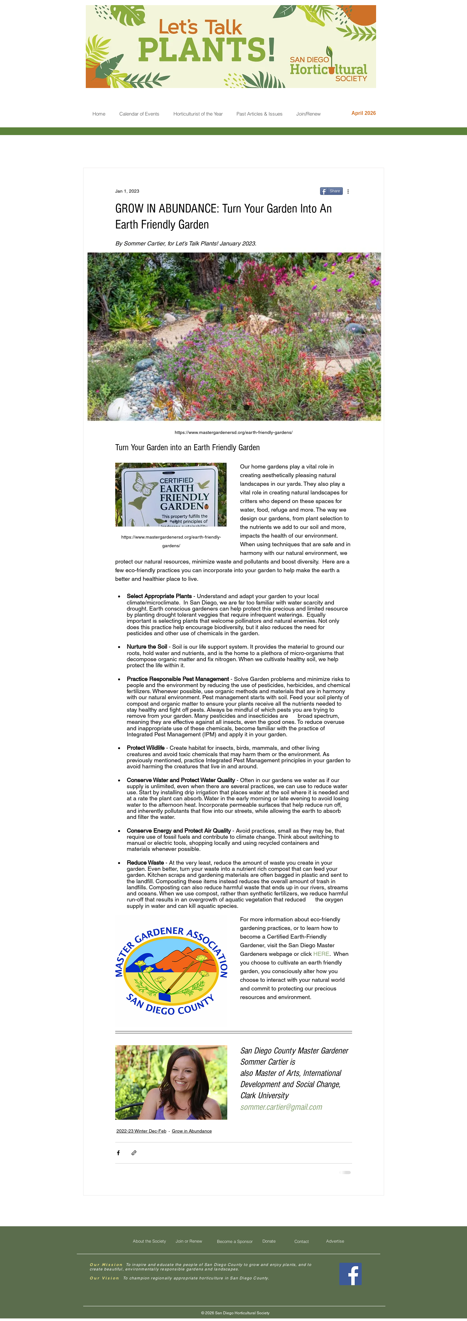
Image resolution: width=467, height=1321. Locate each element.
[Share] (331, 191)
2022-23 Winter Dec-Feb (141, 1130)
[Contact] (302, 1241)
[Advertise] (335, 1241)
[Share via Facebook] (118, 1153)
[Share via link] (134, 1153)
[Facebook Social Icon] (350, 1274)
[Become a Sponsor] (235, 1241)
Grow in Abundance (192, 1130)
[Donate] (269, 1241)
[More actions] (348, 191)
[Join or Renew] (188, 1241)
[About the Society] (149, 1241)
